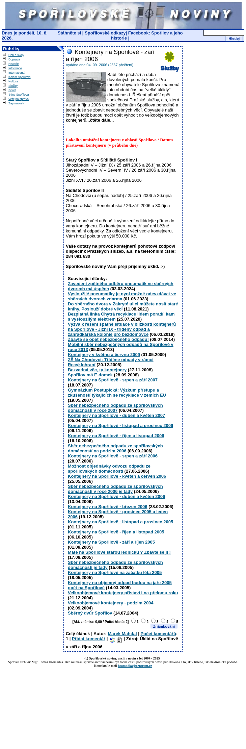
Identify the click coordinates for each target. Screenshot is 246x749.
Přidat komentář (88, 638)
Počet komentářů (158, 633)
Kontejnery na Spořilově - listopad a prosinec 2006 (120, 425)
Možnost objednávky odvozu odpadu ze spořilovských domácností (109, 469)
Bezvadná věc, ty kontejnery (97, 369)
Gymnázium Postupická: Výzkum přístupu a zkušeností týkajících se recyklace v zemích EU (117, 393)
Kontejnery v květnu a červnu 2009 (104, 354)
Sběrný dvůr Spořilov (90, 613)
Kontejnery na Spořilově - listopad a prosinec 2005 (120, 521)
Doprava (14, 59)
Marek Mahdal (122, 633)
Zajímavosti (16, 103)
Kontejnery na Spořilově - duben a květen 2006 (116, 496)
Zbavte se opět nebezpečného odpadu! (108, 339)
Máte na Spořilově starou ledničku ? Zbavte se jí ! (119, 552)
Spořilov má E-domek (90, 374)
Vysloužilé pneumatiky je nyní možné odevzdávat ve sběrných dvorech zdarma (122, 296)
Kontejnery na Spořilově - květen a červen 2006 (117, 476)
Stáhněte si (70, 32)
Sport (12, 90)
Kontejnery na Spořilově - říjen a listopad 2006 (116, 435)
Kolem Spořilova (19, 77)
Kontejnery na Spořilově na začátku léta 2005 (115, 572)
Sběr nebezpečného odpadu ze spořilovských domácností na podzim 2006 (115, 448)
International (16, 72)
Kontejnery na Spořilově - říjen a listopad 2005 (116, 531)
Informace (15, 68)
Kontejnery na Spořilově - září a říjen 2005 (111, 542)
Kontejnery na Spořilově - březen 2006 (107, 506)
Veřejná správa (18, 99)
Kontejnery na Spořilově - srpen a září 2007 (113, 379)
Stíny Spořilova (18, 94)
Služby (13, 86)
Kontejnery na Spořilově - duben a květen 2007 (116, 415)
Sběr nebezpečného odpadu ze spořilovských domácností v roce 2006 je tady (115, 489)
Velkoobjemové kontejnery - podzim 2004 (111, 602)
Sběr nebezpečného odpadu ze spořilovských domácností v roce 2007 (115, 408)
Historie (13, 64)
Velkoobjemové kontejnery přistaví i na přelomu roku (123, 592)
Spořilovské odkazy (105, 32)
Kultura (13, 81)
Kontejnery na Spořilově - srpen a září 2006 (113, 455)
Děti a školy (16, 55)
